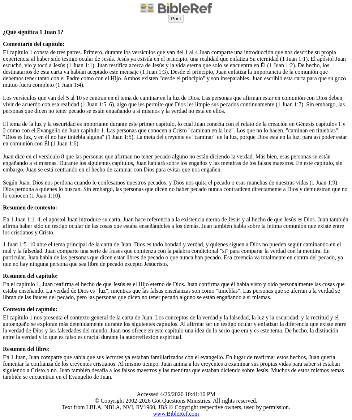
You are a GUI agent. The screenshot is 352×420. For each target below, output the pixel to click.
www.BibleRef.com (176, 414)
